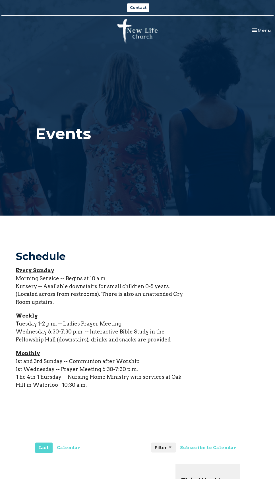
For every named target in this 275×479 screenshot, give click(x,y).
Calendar (68, 447)
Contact (138, 7)
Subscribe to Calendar (208, 447)
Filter (163, 447)
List (44, 447)
